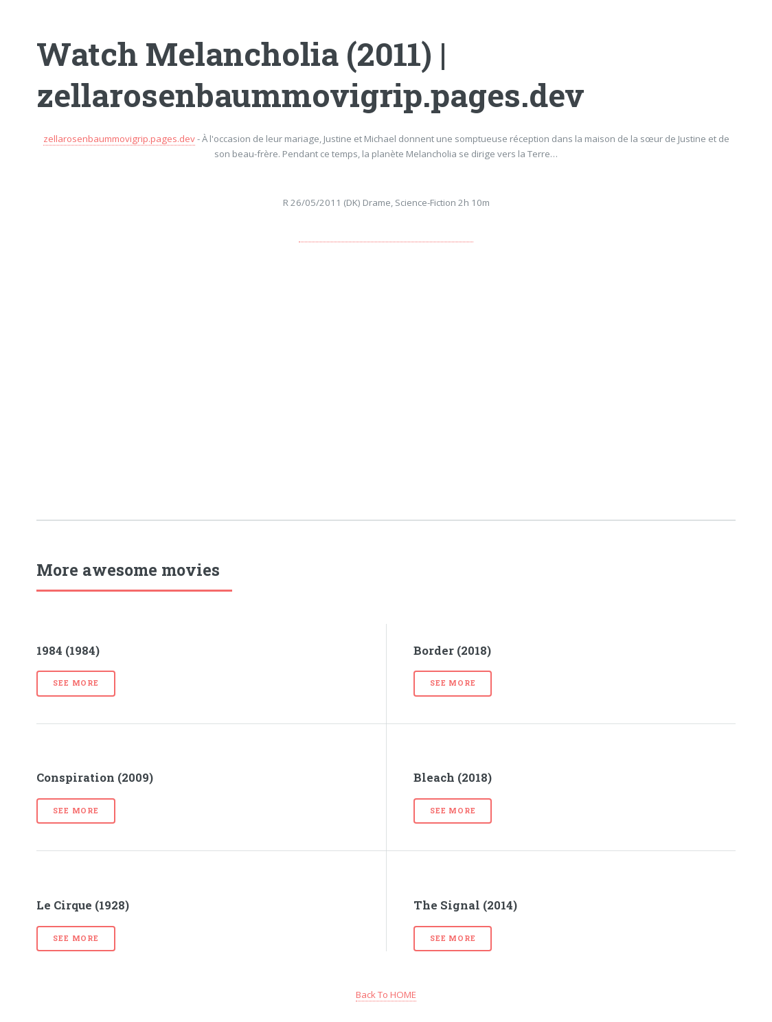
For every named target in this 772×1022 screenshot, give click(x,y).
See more (75, 683)
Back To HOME (386, 994)
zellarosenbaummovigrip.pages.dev (119, 138)
